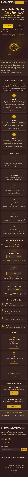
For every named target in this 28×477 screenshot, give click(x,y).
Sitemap (14, 475)
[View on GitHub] (9, 439)
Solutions (9, 457)
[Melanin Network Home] (7, 2)
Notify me (24, 449)
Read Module (14, 347)
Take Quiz (14, 362)
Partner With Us (19, 26)
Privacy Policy (14, 470)
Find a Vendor (8, 26)
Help (17, 460)
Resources (23, 457)
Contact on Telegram (14, 406)
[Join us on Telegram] (6, 439)
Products (16, 457)
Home (3, 457)
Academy (12, 460)
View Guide (14, 377)
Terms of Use (14, 472)
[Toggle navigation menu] (26, 2)
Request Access (19, 2)
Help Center (14, 393)
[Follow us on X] (2, 439)
